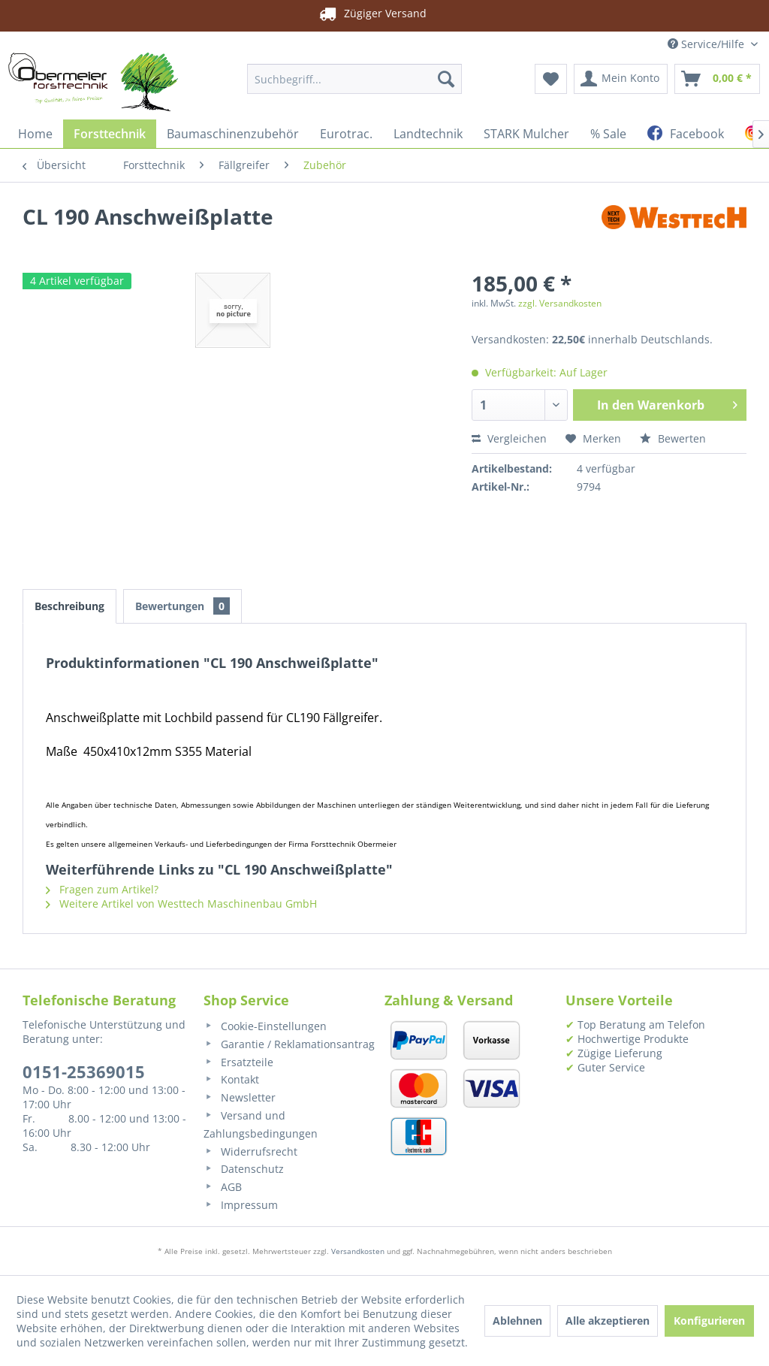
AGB (223, 1187)
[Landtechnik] (428, 133)
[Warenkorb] (717, 79)
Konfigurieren (709, 1320)
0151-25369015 (84, 1071)
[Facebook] (685, 133)
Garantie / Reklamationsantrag (289, 1044)
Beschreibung (69, 606)
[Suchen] (446, 79)
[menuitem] (355, 79)
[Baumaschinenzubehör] (232, 133)
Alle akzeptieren (607, 1320)
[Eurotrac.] (346, 133)
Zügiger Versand (361, 13)
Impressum (241, 1205)
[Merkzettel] (551, 79)
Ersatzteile (238, 1062)
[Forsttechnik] (109, 133)
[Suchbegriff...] (355, 79)
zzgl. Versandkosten (560, 303)
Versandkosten (357, 1251)
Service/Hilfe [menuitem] (707, 44)
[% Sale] (608, 133)
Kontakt (231, 1079)
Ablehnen (517, 1320)
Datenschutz (244, 1169)
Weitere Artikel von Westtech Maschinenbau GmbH (181, 903)
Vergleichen (509, 438)
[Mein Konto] (621, 79)
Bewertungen (182, 606)
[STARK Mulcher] (526, 133)
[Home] (35, 133)
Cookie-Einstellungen (265, 1026)
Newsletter (240, 1097)
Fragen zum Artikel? (102, 889)
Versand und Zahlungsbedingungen (261, 1124)
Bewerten (673, 438)
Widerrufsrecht (250, 1151)
